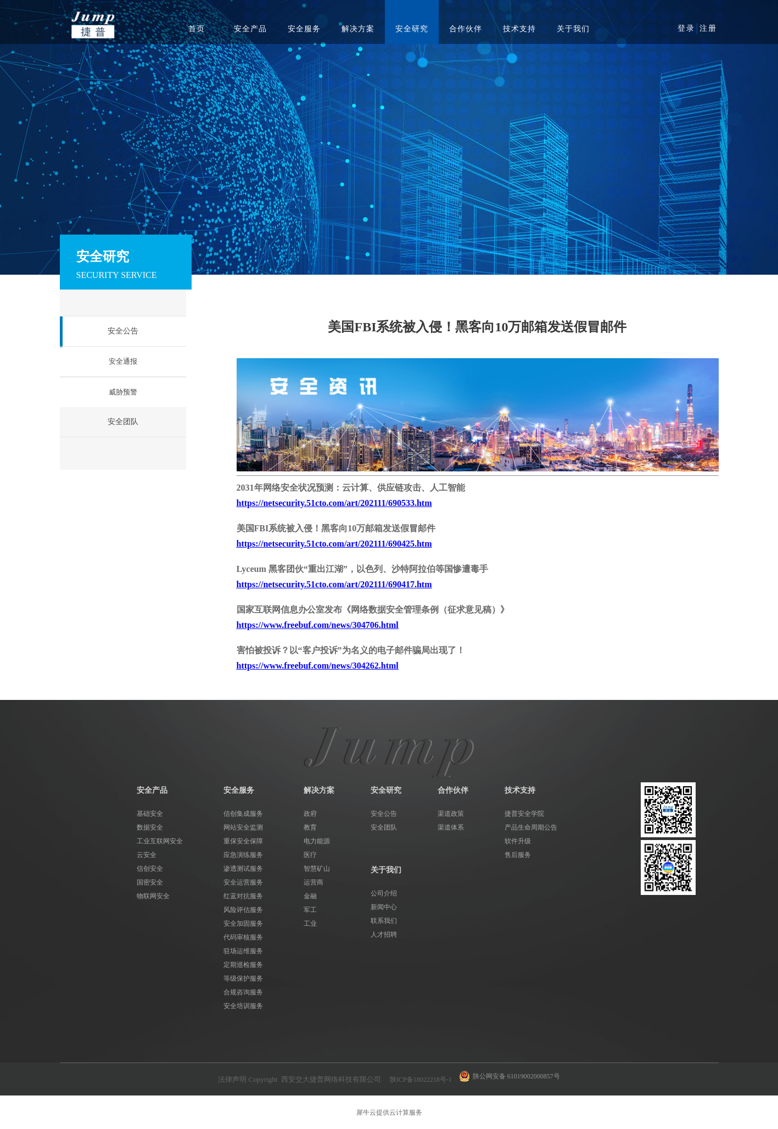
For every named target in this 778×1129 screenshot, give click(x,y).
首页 (196, 29)
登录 (686, 28)
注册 (708, 28)
